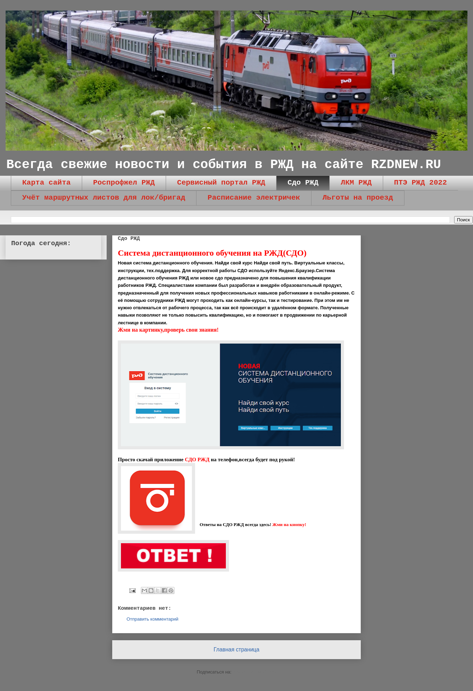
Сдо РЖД (303, 183)
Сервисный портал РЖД (221, 183)
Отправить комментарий (152, 619)
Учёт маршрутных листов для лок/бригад (103, 198)
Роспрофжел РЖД (124, 183)
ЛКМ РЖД (356, 183)
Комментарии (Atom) (255, 672)
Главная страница (236, 649)
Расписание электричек (254, 198)
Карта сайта (46, 183)
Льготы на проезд (357, 198)
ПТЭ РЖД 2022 (420, 183)
